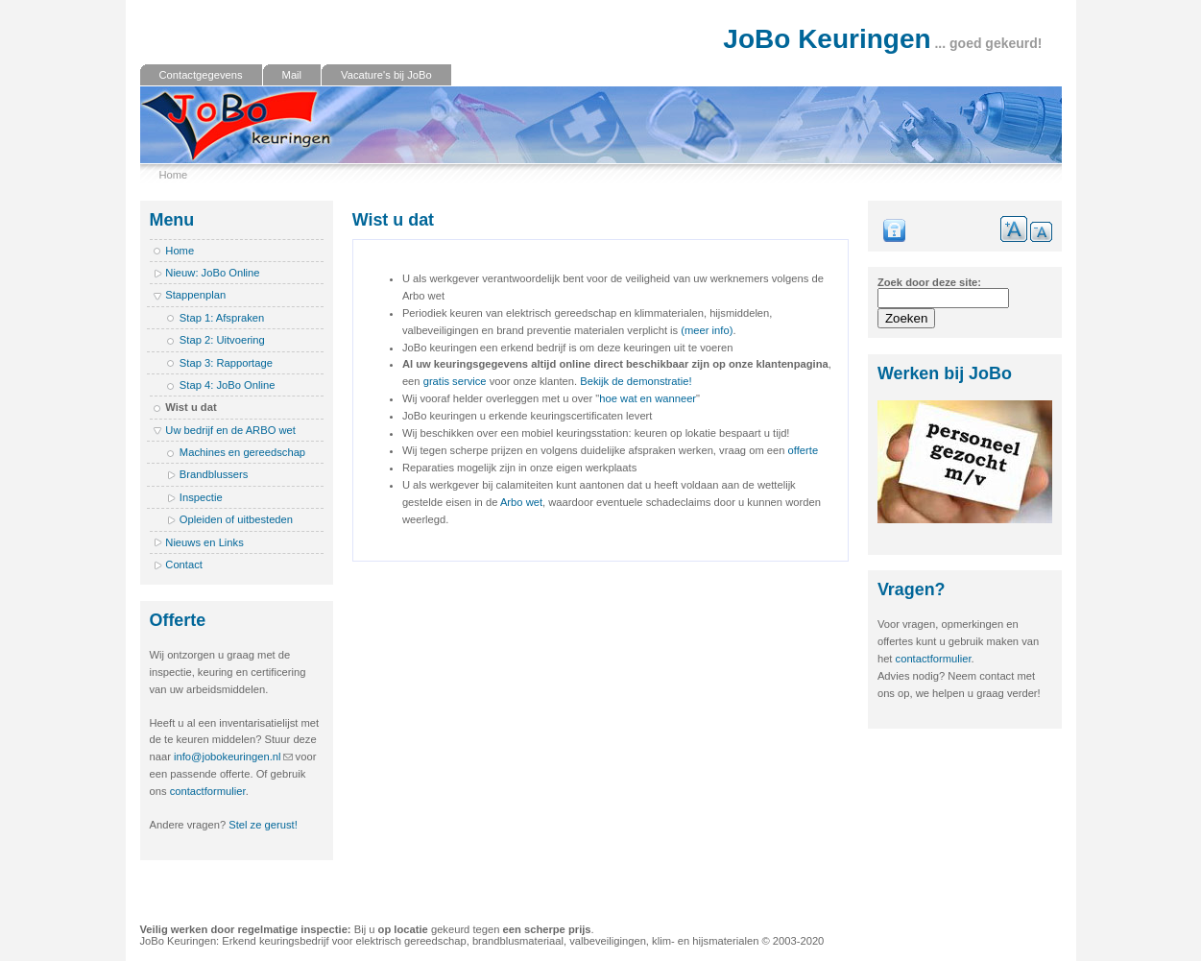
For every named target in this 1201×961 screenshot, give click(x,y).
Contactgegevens (201, 75)
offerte (803, 450)
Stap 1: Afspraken (222, 318)
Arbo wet (521, 502)
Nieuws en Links (204, 542)
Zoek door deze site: (929, 282)
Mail (292, 75)
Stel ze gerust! (263, 824)
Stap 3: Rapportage (226, 363)
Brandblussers (214, 474)
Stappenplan (195, 294)
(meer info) (707, 330)
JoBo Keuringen (826, 39)
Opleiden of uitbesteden (236, 519)
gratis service (455, 381)
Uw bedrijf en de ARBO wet (230, 430)
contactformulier (208, 791)
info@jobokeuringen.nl (227, 756)
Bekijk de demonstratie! (635, 381)
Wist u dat (190, 407)
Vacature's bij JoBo (386, 75)
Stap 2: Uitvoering (222, 340)
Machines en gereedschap (242, 452)
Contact (184, 564)
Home (173, 174)
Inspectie (201, 497)
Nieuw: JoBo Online (212, 272)
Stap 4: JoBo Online (228, 385)
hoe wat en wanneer (647, 398)
